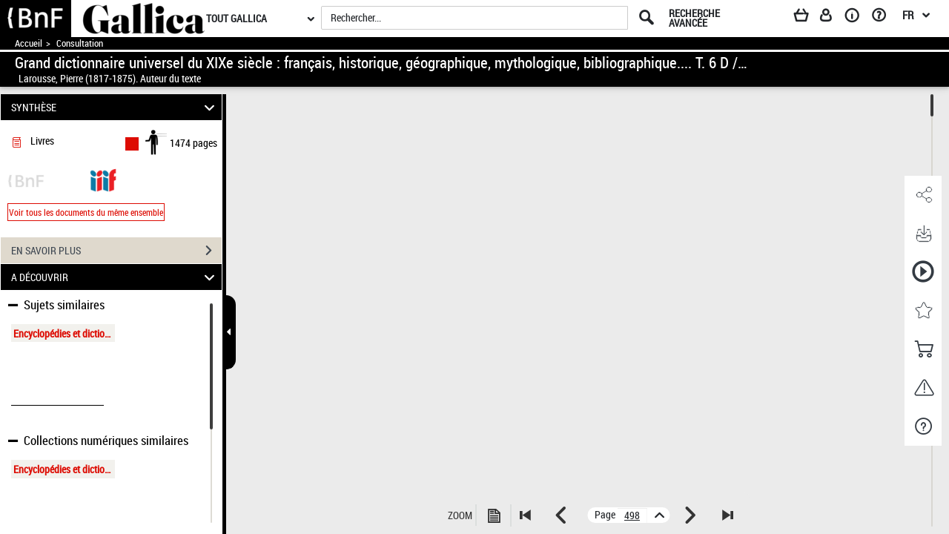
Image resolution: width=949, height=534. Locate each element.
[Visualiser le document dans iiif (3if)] (103, 179)
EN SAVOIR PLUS (116, 250)
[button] (923, 195)
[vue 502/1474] (632, 515)
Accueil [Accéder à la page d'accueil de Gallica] (28, 43)
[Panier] (808, 18)
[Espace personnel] (832, 18)
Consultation (79, 43)
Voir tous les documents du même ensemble (86, 212)
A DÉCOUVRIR (115, 277)
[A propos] (857, 18)
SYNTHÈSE (115, 107)
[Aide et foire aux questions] (884, 18)
